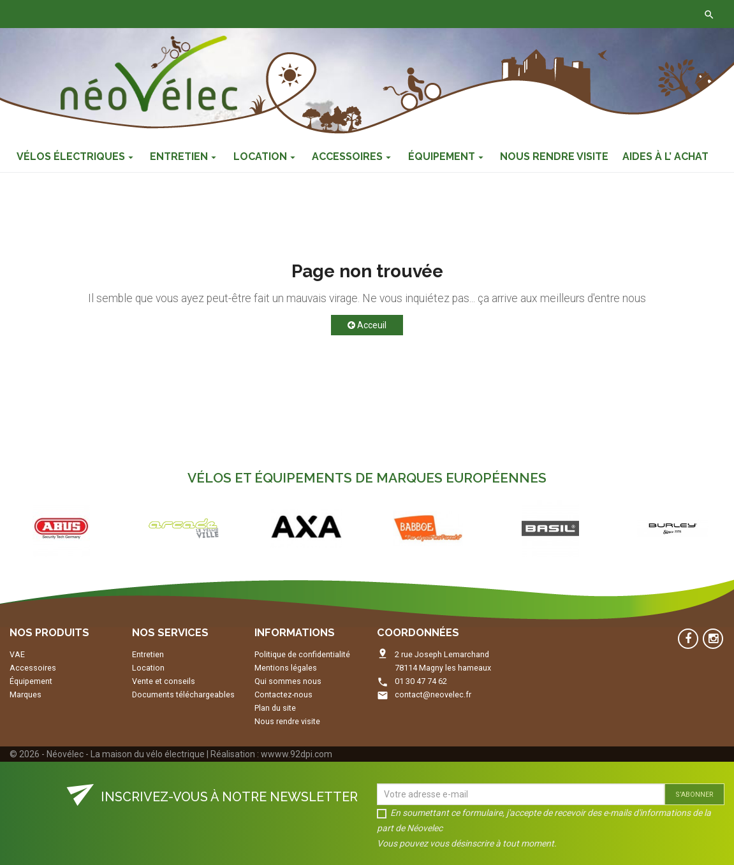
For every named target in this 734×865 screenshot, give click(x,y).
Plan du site (275, 708)
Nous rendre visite (287, 721)
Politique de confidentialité (302, 654)
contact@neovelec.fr (433, 694)
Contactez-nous (199, 14)
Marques (25, 694)
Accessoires (33, 667)
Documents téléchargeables (183, 694)
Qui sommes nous (287, 681)
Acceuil (367, 325)
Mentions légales (285, 667)
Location (148, 667)
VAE (17, 654)
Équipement (31, 681)
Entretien (148, 654)
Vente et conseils (163, 681)
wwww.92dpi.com (296, 754)
